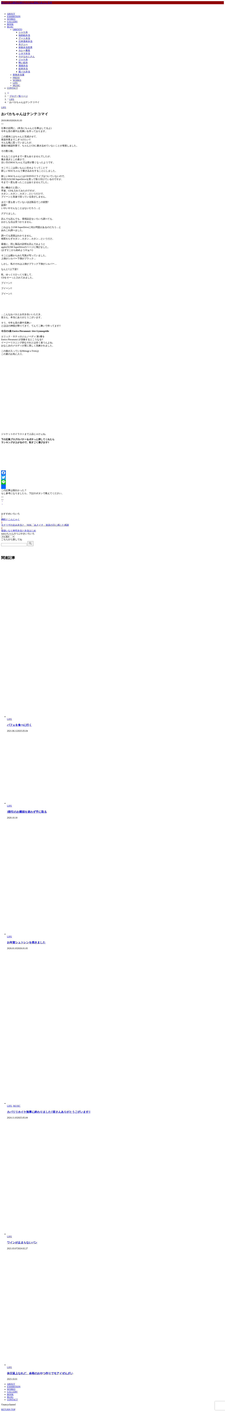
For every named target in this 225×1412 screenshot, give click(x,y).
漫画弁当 (23, 65)
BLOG (10, 27)
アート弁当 (24, 38)
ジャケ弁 (23, 59)
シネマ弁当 (24, 53)
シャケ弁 (23, 32)
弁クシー (23, 44)
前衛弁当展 (18, 75)
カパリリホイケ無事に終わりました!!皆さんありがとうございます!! (48, 1111)
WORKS (11, 19)
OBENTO (17, 29)
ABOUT (11, 14)
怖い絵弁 (23, 62)
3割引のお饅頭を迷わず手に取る (27, 811)
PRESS (16, 77)
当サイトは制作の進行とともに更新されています (26, 2)
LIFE (15, 83)
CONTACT (12, 88)
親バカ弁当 (24, 71)
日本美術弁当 (25, 41)
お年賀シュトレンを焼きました (26, 942)
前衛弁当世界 (25, 47)
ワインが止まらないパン (22, 1242)
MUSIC (16, 85)
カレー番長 (24, 50)
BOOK (10, 24)
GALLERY (12, 21)
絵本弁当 (23, 68)
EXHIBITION (13, 16)
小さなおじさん (27, 56)
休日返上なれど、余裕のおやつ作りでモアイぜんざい (40, 1373)
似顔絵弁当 (24, 35)
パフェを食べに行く (19, 724)
